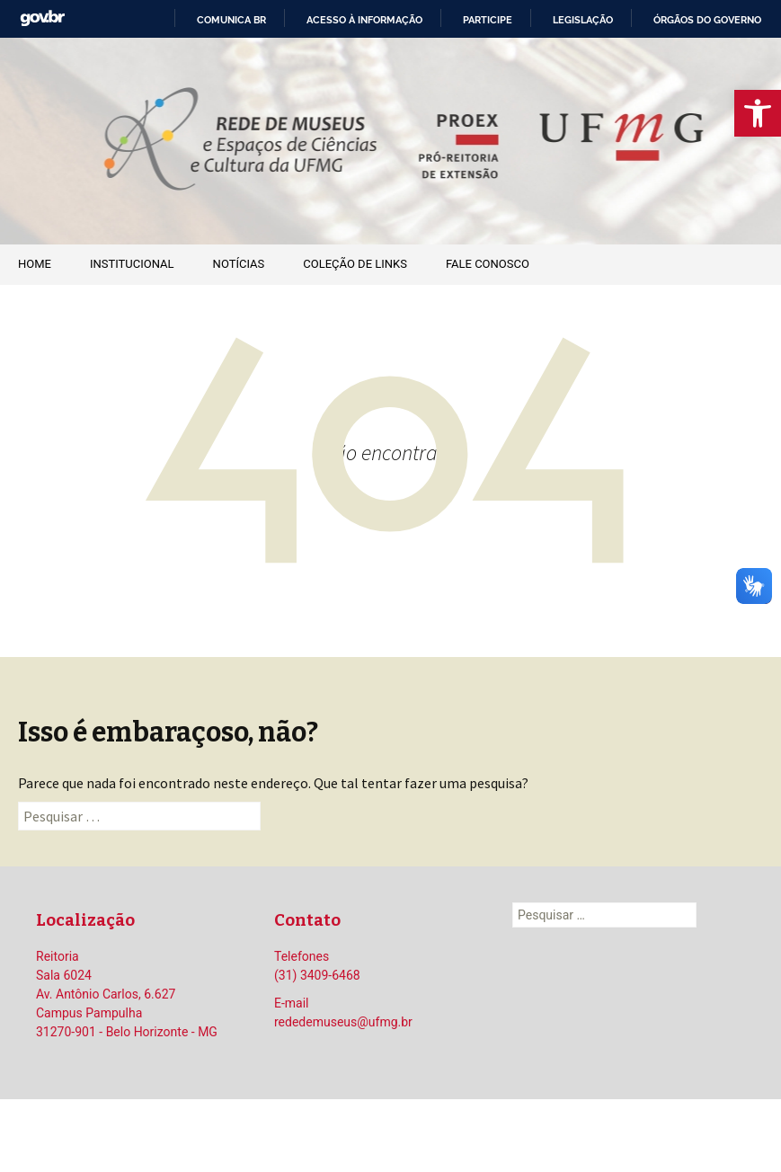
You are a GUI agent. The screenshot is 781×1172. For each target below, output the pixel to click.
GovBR (42, 18)
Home (34, 264)
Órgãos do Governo (707, 19)
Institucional (132, 264)
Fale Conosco (487, 264)
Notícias (239, 264)
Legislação (583, 19)
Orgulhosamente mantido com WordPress (391, 1135)
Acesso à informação (364, 19)
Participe (487, 19)
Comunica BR (231, 19)
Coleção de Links (355, 264)
